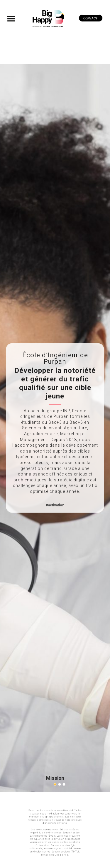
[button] (11, 18)
